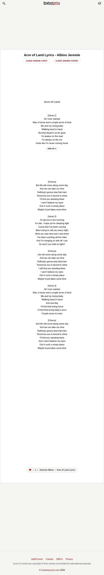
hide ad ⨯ (52, 149)
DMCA (59, 559)
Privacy (69, 559)
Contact (49, 559)
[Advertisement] (52, 27)
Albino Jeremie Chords (66, 61)
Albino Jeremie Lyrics (36, 61)
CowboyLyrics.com (50, 570)
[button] (3, 3)
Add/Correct (37, 559)
